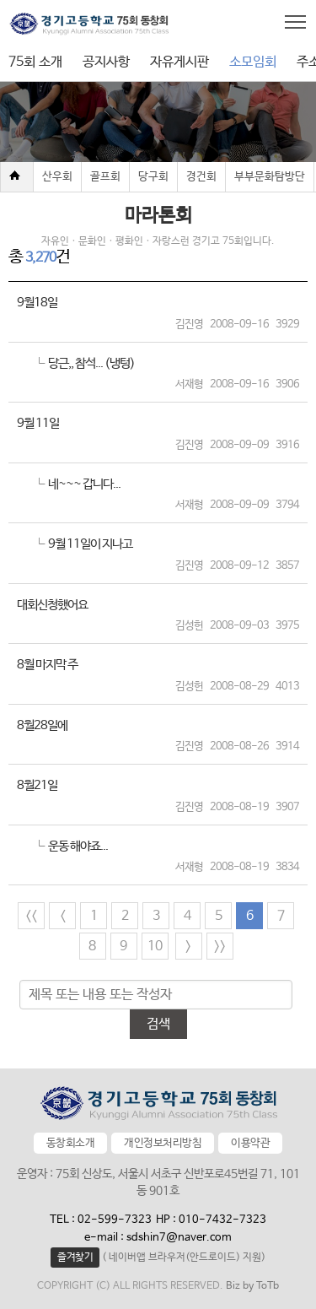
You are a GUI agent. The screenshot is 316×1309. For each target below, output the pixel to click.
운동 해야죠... (78, 846)
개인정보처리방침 (162, 1143)
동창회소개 (70, 1143)
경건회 (201, 176)
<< (31, 916)
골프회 (105, 176)
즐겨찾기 (75, 1257)
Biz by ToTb (252, 1286)
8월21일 (37, 785)
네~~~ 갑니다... (84, 484)
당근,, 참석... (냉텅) (91, 363)
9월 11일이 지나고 (90, 544)
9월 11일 (38, 423)
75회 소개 (35, 62)
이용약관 (250, 1143)
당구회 (153, 176)
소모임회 (252, 62)
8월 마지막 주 (47, 664)
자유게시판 (179, 62)
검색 (158, 1024)
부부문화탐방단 (269, 176)
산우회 (57, 176)
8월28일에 (42, 725)
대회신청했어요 (52, 605)
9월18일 (37, 302)
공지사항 (106, 62)
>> (220, 946)
